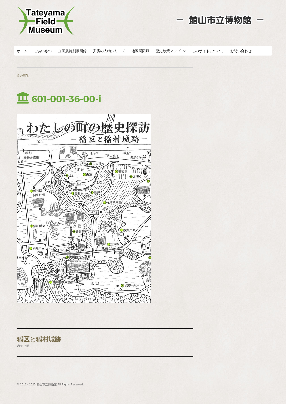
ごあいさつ (43, 51)
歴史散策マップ (168, 51)
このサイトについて (208, 51)
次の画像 (23, 75)
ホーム (22, 51)
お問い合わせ (241, 51)
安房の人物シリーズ (109, 51)
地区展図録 (140, 51)
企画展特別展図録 (72, 51)
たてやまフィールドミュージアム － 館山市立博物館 (46, 21)
